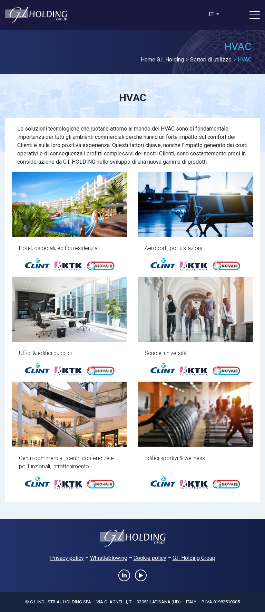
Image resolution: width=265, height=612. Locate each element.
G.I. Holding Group (194, 558)
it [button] (212, 14)
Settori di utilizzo (211, 59)
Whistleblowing (108, 558)
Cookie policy (150, 558)
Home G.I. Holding (162, 59)
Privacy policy (67, 558)
